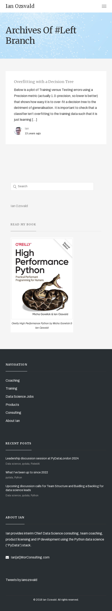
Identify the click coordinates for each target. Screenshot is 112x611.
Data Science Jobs (20, 396)
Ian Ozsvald (19, 206)
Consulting (13, 412)
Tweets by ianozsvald (21, 580)
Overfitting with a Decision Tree (44, 81)
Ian (27, 128)
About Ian (13, 420)
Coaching (13, 380)
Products (12, 404)
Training (11, 388)
